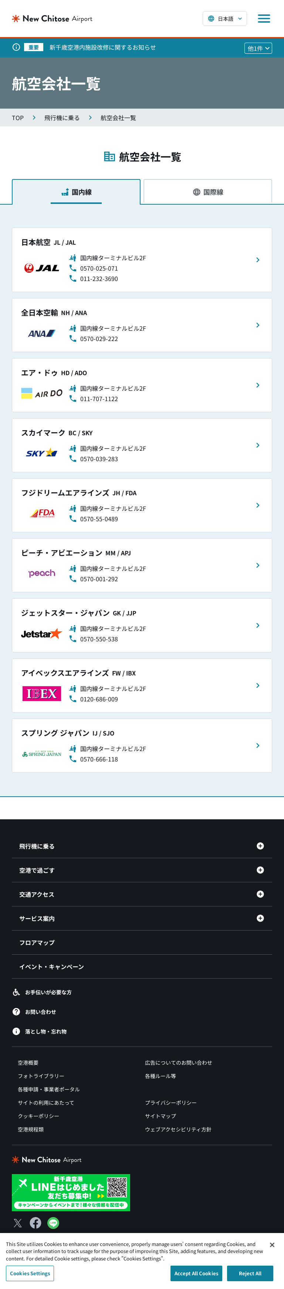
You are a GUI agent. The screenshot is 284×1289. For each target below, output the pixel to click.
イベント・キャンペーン (51, 966)
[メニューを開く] (264, 18)
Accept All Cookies (196, 1277)
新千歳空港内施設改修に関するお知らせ (103, 47)
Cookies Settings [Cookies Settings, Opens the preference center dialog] (30, 1277)
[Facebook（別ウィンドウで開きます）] (35, 1223)
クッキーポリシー (38, 1116)
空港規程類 (31, 1129)
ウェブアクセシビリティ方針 (178, 1129)
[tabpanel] (142, 500)
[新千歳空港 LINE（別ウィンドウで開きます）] (71, 1191)
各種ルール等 (160, 1076)
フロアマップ (37, 942)
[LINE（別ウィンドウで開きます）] (53, 1226)
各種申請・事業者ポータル (49, 1089)
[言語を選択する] (225, 18)
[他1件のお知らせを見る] (258, 48)
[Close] (272, 1248)
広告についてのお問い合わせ (178, 1062)
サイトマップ (160, 1116)
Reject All (250, 1277)
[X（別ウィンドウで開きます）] (18, 1223)
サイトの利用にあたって (46, 1102)
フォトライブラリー (41, 1076)
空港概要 (28, 1062)
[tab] (76, 191)
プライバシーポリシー (171, 1102)
